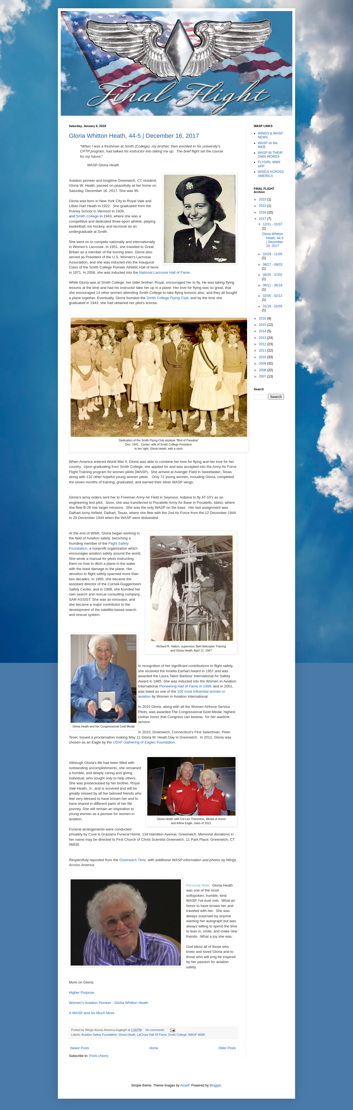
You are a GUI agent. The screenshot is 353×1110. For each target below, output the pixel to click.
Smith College (177, 1034)
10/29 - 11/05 (272, 254)
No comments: (156, 1030)
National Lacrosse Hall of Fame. (165, 272)
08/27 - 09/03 (272, 265)
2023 (263, 199)
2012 (263, 344)
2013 (263, 338)
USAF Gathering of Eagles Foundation (144, 742)
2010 (263, 357)
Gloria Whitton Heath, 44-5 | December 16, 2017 (134, 135)
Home (153, 1048)
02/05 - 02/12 (272, 296)
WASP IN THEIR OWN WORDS (270, 155)
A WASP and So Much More (91, 1013)
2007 (263, 376)
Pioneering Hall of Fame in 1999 (185, 686)
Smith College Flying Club (167, 298)
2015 (263, 325)
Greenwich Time (132, 860)
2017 (263, 219)
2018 (263, 212)
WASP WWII (196, 1034)
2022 (263, 206)
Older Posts (227, 1048)
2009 (263, 363)
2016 (263, 318)
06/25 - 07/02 (272, 275)
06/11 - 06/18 (272, 285)
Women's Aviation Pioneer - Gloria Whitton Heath (108, 1003)
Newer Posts (79, 1048)
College (92, 216)
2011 (263, 350)
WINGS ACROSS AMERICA (271, 174)
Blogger (215, 1085)
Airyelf (184, 1085)
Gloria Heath (127, 1034)
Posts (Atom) (98, 1056)
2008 (263, 370)
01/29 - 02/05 (272, 306)
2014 (263, 331)
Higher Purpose (81, 992)
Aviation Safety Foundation (99, 1034)
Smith (80, 216)
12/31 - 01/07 (272, 224)
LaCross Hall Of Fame (152, 1034)
